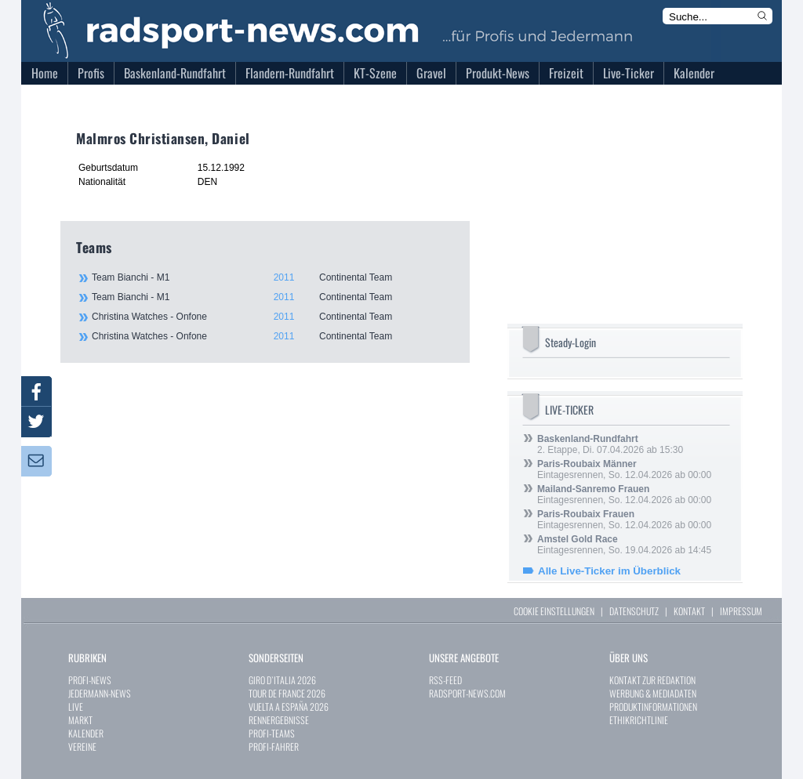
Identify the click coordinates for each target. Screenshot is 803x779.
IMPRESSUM (741, 611)
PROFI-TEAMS (272, 733)
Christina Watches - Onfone (272, 316)
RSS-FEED (445, 680)
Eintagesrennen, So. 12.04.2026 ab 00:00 (624, 469)
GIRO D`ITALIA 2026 (282, 680)
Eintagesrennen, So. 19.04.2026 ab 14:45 (624, 545)
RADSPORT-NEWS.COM (467, 693)
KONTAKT (689, 611)
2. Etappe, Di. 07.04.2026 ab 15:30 (610, 444)
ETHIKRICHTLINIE (638, 719)
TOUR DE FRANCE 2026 (287, 693)
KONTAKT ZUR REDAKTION (652, 680)
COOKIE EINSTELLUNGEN (554, 611)
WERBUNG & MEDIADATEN (652, 693)
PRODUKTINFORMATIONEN (653, 706)
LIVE (75, 706)
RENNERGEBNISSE (279, 719)
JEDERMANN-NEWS (99, 693)
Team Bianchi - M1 (272, 277)
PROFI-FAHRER (274, 746)
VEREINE (82, 746)
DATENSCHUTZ (634, 611)
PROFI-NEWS (89, 680)
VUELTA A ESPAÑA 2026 (289, 706)
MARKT (80, 719)
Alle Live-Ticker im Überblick (609, 571)
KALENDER (86, 733)
